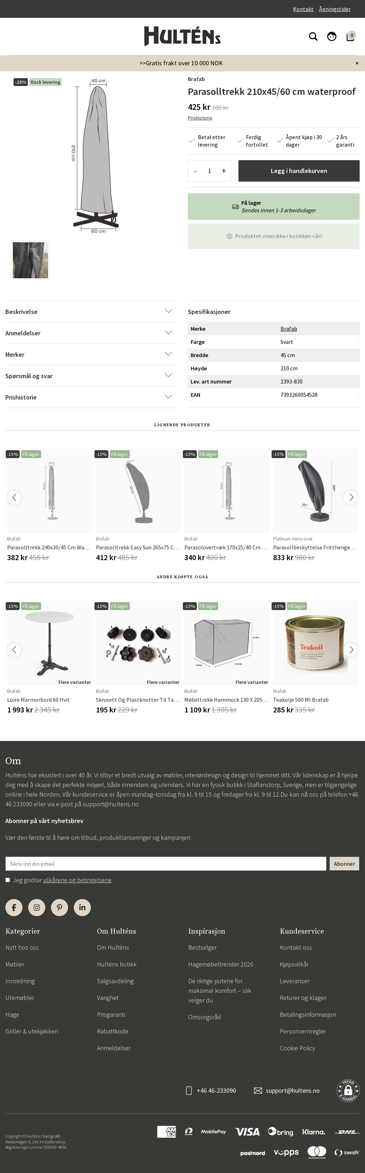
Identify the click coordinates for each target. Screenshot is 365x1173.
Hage (12, 1014)
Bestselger (202, 947)
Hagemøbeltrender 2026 (220, 964)
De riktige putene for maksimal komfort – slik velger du (219, 990)
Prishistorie (200, 118)
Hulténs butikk (117, 964)
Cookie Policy (297, 1048)
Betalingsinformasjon (308, 1014)
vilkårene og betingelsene (77, 880)
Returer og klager (303, 998)
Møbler (14, 964)
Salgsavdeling (115, 981)
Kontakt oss (296, 947)
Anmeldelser (113, 1048)
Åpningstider (335, 8)
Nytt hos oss (22, 947)
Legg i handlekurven (299, 171)
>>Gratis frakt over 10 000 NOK (181, 63)
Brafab (196, 78)
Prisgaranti (111, 1014)
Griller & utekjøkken (31, 1031)
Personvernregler (303, 1031)
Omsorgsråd (204, 1017)
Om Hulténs (113, 947)
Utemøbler (19, 998)
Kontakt (303, 8)
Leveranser (294, 981)
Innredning (20, 981)
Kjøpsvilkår (294, 964)
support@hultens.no (111, 804)
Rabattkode (112, 1031)
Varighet (108, 998)
